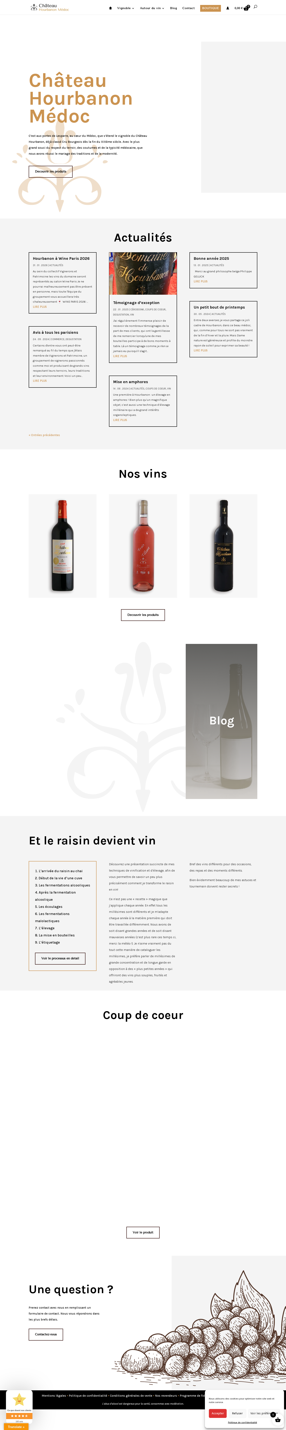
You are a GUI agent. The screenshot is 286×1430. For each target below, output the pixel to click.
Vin (132, 314)
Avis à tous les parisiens (55, 332)
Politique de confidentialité (242, 1422)
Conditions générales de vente (131, 1395)
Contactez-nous (46, 1334)
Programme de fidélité (195, 1395)
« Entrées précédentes (44, 435)
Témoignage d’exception (136, 302)
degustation (73, 339)
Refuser (237, 1413)
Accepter (218, 1413)
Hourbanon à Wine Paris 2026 (61, 258)
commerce (57, 339)
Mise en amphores (130, 382)
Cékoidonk (137, 309)
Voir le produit (143, 1232)
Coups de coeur (155, 309)
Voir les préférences (264, 1413)
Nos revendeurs (166, 1395)
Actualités (56, 265)
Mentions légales (54, 1395)
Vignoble (124, 8)
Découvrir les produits (50, 171)
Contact (188, 8)
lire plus (40, 306)
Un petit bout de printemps (219, 307)
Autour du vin (150, 8)
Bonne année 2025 (211, 258)
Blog (173, 8)
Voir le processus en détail (60, 958)
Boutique (210, 8)
